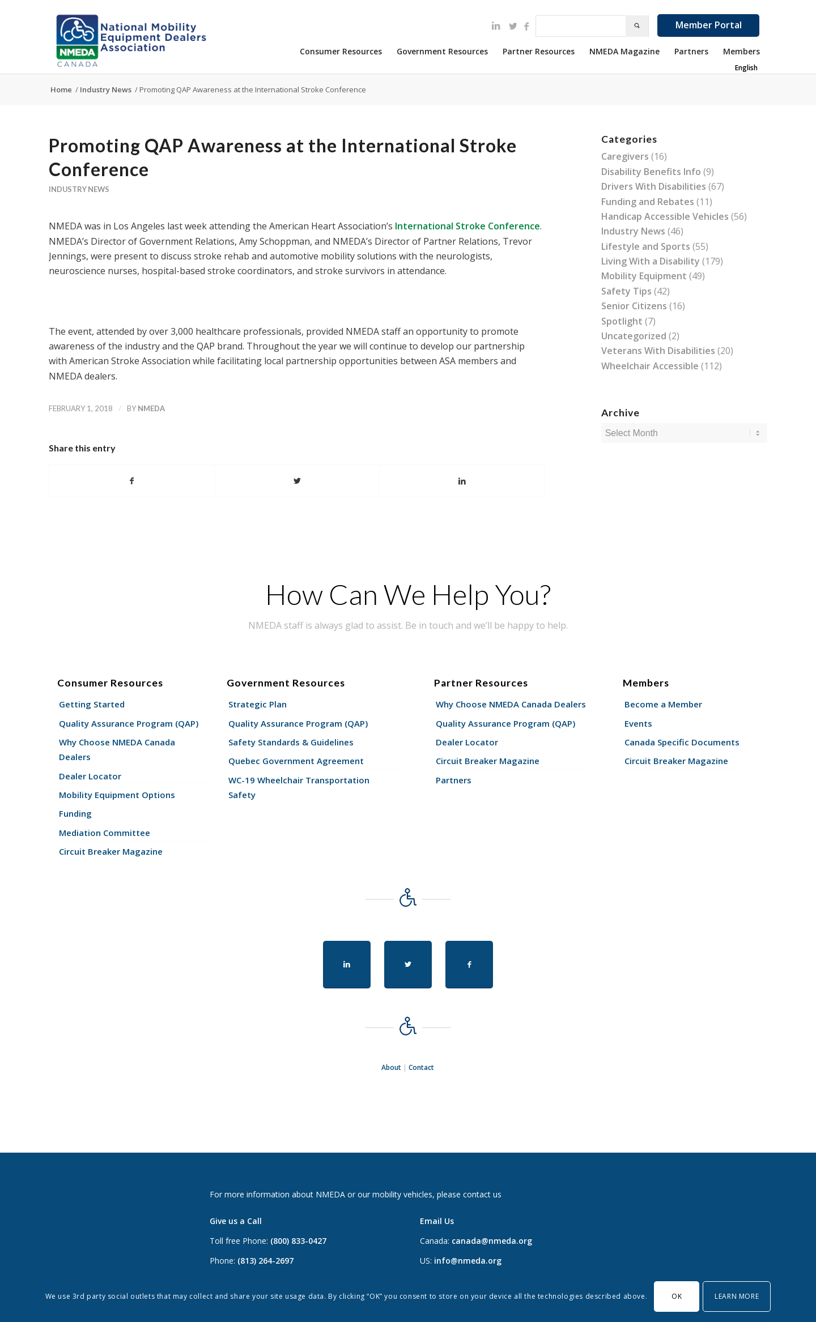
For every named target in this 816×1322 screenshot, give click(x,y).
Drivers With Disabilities (653, 186)
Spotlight (622, 321)
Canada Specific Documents (682, 742)
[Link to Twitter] (512, 26)
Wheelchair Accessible (650, 366)
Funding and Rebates (647, 201)
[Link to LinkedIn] (495, 25)
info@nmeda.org (468, 1260)
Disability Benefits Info (651, 171)
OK (677, 1296)
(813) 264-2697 (265, 1260)
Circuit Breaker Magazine (111, 851)
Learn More (737, 1296)
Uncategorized (633, 336)
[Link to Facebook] (526, 26)
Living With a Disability (650, 261)
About (391, 1067)
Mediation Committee (104, 832)
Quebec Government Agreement (296, 760)
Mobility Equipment (644, 276)
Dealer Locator (90, 776)
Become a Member (663, 704)
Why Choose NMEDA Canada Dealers (117, 749)
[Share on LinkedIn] (462, 481)
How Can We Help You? (408, 594)
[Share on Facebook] (131, 481)
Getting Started (92, 704)
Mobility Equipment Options (117, 794)
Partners (453, 780)
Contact (421, 1067)
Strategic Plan (257, 704)
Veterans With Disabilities (658, 350)
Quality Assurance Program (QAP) (128, 723)
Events (638, 723)
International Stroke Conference (467, 226)
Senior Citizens (634, 306)
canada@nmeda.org (492, 1240)
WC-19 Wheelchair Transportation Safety (298, 787)
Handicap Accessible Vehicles (665, 216)
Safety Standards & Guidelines (291, 742)
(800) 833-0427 (298, 1240)
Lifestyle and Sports (645, 246)
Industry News (79, 189)
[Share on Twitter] (297, 481)
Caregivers (625, 156)
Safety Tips (626, 291)
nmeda (151, 408)
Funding (75, 813)
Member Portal (708, 25)
